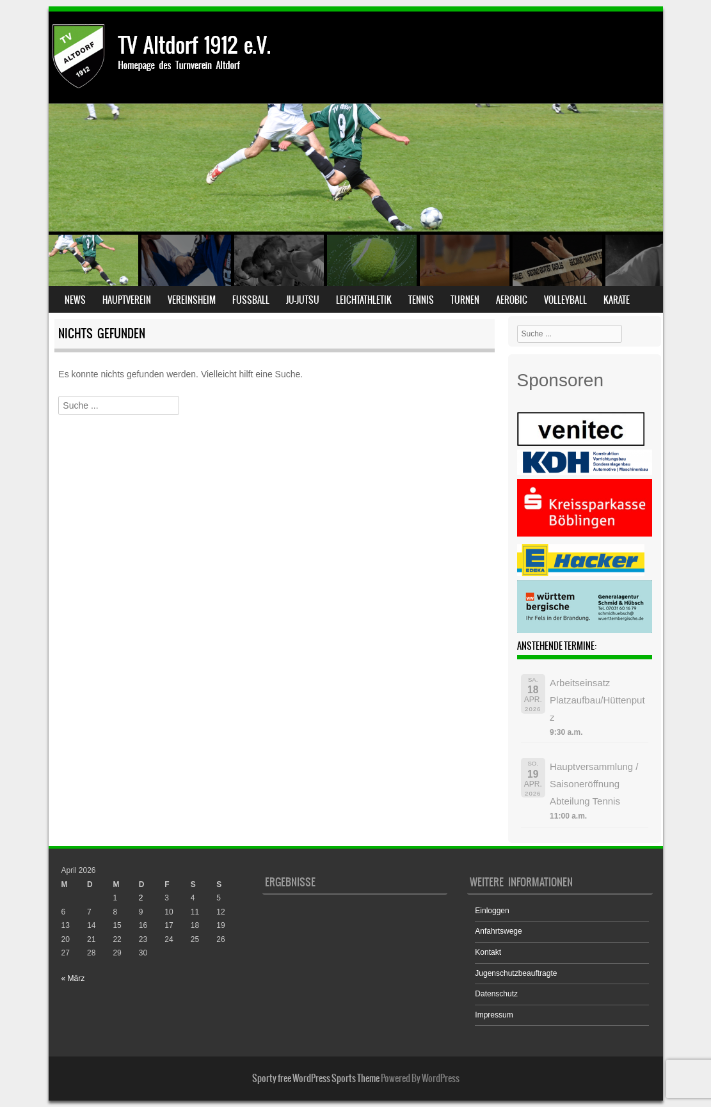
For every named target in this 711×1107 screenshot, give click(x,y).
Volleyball (565, 300)
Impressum (494, 1014)
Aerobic (511, 300)
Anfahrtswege (498, 931)
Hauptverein (126, 300)
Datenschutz (496, 993)
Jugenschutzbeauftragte (516, 973)
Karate (616, 300)
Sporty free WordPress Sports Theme (315, 1078)
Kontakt (488, 952)
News (75, 300)
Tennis (421, 300)
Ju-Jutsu (302, 300)
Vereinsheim (192, 300)
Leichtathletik (364, 300)
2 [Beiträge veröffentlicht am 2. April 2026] (141, 897)
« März (73, 978)
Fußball (250, 300)
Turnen (465, 300)
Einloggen (492, 910)
